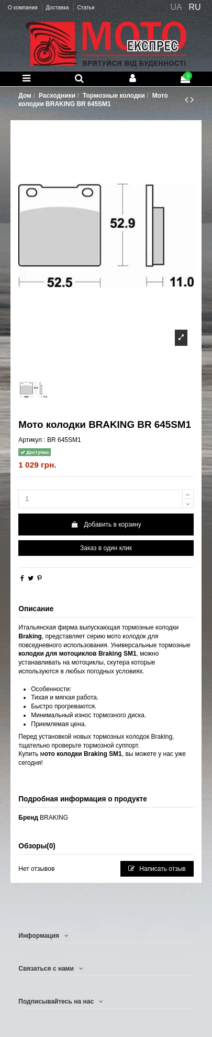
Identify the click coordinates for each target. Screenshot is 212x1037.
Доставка (58, 7)
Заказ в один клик (106, 548)
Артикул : (31, 440)
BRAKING (54, 817)
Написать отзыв (157, 868)
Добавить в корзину (106, 524)
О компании (23, 7)
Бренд (28, 817)
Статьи (85, 7)
